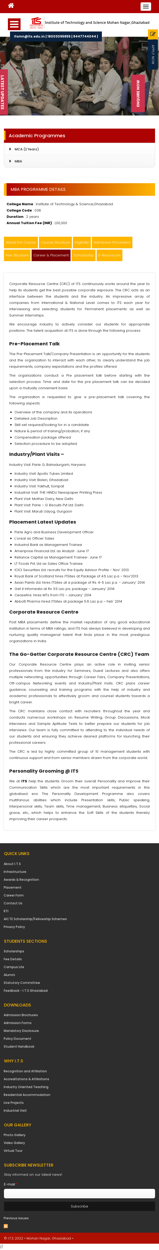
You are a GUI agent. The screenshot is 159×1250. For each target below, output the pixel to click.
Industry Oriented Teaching (26, 1087)
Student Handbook (19, 1046)
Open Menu (14, 24)
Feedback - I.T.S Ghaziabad (26, 990)
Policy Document (17, 1038)
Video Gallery (14, 1143)
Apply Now (153, 54)
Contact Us (13, 903)
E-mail (10, 1184)
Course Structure (55, 242)
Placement (13, 887)
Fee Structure (17, 255)
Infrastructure (15, 871)
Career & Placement (51, 255)
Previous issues (16, 1218)
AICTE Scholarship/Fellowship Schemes (35, 919)
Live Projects (14, 1102)
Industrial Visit (15, 1110)
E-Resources (109, 255)
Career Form (14, 895)
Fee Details (13, 959)
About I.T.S (12, 864)
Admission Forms (18, 1023)
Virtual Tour (13, 1150)
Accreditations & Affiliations (26, 1079)
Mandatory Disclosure (21, 1031)
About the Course (21, 242)
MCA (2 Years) (27, 149)
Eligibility (82, 242)
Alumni (9, 975)
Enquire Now (138, 93)
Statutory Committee (22, 982)
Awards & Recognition (21, 879)
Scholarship (83, 255)
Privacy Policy (14, 927)
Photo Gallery (15, 1135)
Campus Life (14, 967)
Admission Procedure (112, 242)
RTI (6, 911)
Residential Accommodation (27, 1095)
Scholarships (14, 951)
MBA (18, 161)
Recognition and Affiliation (25, 1071)
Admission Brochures (21, 1015)
